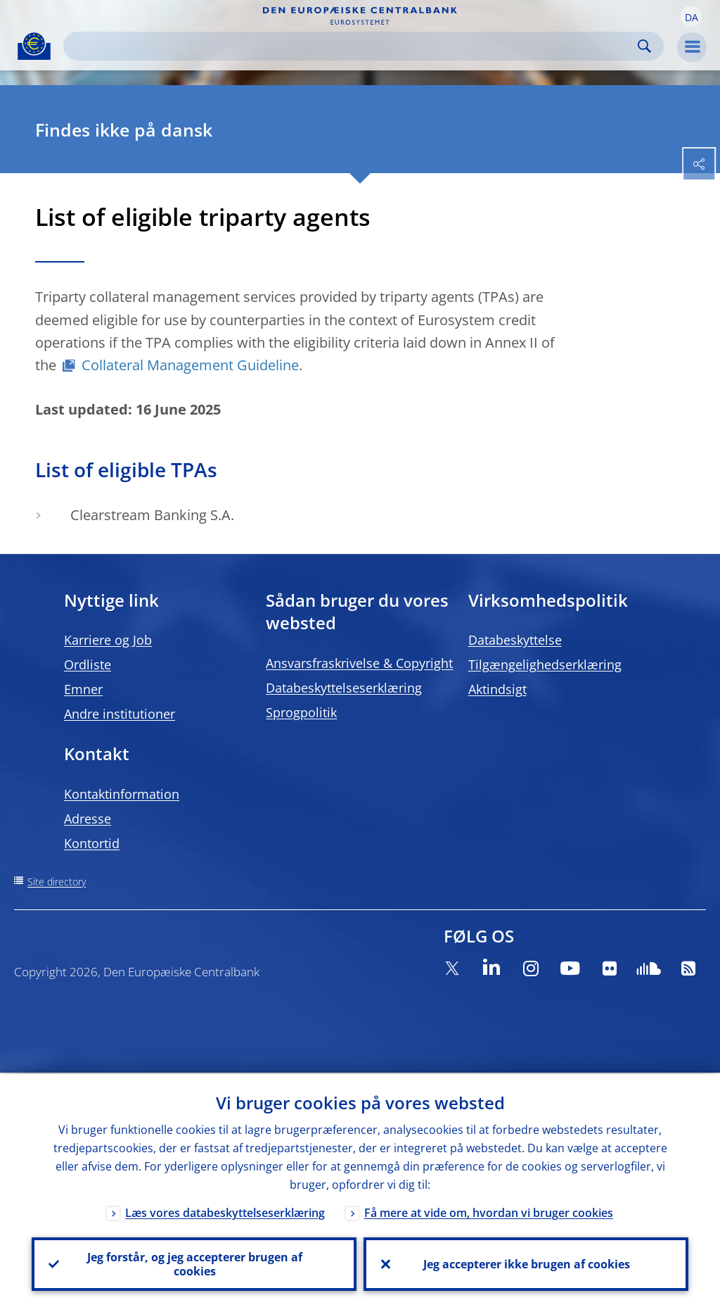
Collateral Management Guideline (190, 364)
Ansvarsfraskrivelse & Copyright (359, 663)
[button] (691, 16)
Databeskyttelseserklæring (344, 687)
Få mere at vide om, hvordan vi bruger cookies (488, 1211)
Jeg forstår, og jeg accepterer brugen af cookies (194, 1263)
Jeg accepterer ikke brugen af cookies (526, 1263)
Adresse (87, 818)
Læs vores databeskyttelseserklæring (225, 1211)
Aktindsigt (497, 689)
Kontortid (92, 843)
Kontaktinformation (121, 794)
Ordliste (87, 664)
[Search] (352, 46)
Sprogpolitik (301, 712)
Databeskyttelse (515, 639)
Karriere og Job (108, 639)
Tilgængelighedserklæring (545, 664)
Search (644, 46)
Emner (83, 689)
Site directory (56, 881)
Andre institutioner (119, 713)
